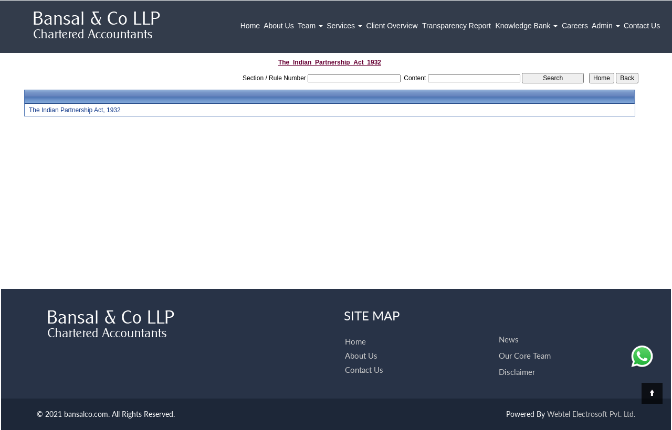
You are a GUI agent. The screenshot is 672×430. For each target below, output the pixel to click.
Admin (606, 26)
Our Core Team (525, 355)
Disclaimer (517, 372)
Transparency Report (456, 26)
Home (250, 26)
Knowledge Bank (526, 26)
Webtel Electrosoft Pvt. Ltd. (591, 414)
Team (310, 26)
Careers (575, 26)
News (509, 339)
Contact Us (642, 26)
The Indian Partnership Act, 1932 (75, 110)
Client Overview (392, 26)
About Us (279, 26)
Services (344, 26)
